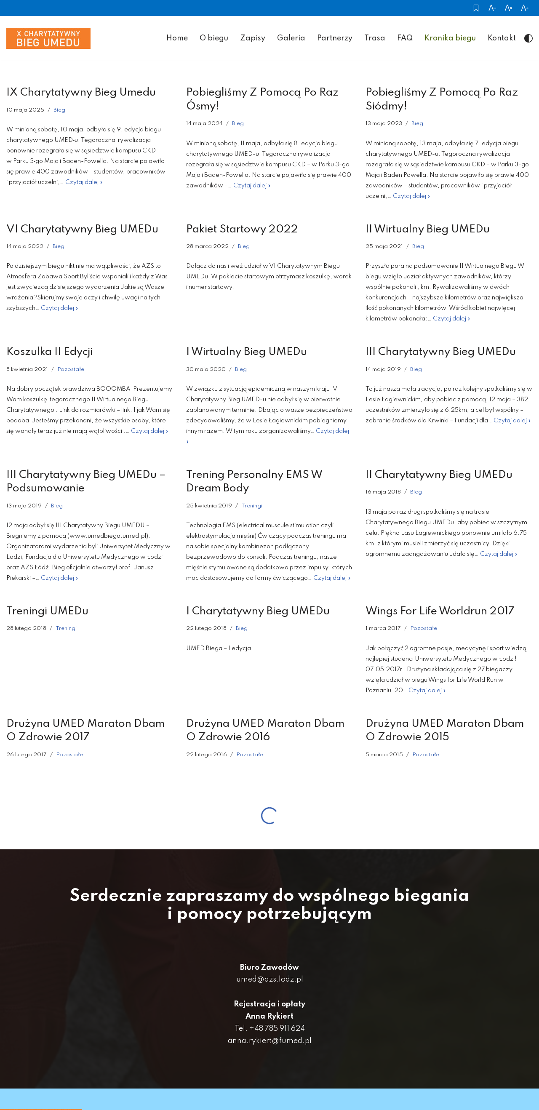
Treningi (251, 507)
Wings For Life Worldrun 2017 (440, 612)
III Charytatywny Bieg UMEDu (441, 352)
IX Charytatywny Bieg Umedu (81, 93)
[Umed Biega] (48, 39)
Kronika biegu (450, 39)
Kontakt (502, 39)
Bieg (59, 110)
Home (177, 39)
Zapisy (252, 39)
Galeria (291, 39)
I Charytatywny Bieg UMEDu (258, 612)
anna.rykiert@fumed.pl (270, 1042)
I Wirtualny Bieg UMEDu (246, 352)
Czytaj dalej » (84, 183)
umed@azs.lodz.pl (269, 981)
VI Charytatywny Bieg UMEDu (82, 229)
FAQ (405, 39)
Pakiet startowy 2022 (242, 229)
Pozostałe (70, 370)
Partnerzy (334, 39)
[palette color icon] (528, 39)
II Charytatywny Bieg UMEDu (439, 475)
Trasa (374, 39)
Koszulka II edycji (49, 352)
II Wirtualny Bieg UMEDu (428, 229)
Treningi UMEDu (47, 612)
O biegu (214, 39)
